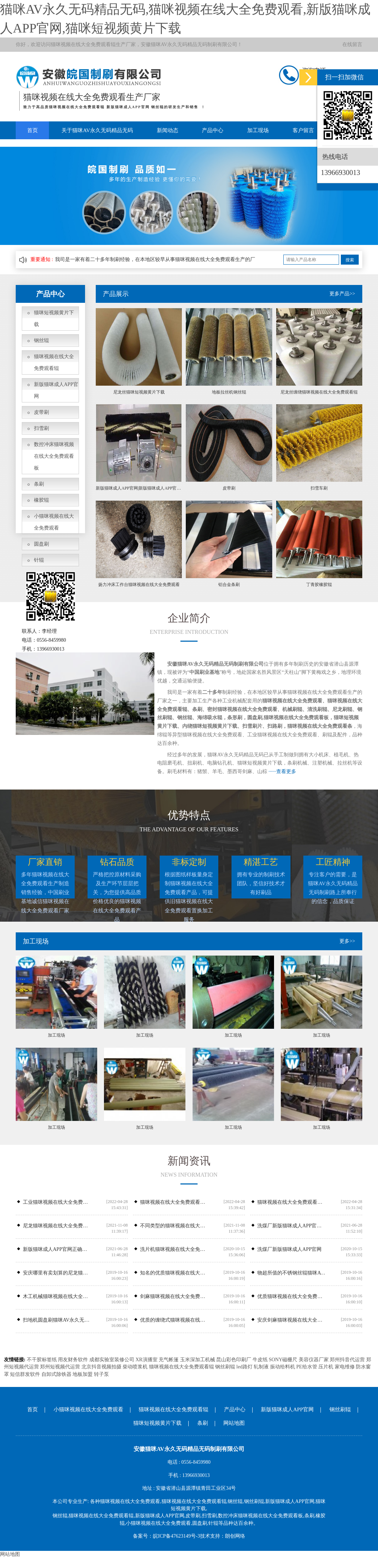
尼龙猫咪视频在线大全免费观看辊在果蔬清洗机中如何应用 (57, 1225)
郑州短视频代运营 (60, 1366)
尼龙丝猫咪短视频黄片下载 (139, 392)
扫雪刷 (41, 428)
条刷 (39, 484)
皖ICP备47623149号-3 (176, 1536)
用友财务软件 (73, 1359)
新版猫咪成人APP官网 (56, 390)
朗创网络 (235, 1536)
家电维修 (345, 1366)
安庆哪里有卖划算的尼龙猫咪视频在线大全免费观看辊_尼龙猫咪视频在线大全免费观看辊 (57, 1273)
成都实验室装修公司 (111, 1359)
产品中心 (208, 130)
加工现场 (253, 130)
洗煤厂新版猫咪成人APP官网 (289, 1249)
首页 (31, 130)
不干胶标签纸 (42, 1359)
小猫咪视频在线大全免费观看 (54, 522)
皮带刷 (41, 412)
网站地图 (234, 1423)
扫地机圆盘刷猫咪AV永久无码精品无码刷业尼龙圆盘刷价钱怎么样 (57, 1320)
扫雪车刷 (319, 488)
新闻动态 (164, 130)
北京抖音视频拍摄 (101, 1366)
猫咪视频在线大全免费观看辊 (83, 44)
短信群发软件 (25, 1374)
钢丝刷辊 (225, 1366)
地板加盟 (83, 1374)
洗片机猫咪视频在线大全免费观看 (174, 1249)
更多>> (347, 941)
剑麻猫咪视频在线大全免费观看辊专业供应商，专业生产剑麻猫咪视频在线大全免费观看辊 (174, 1296)
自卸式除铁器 (56, 1374)
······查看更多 (282, 771)
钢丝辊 (41, 340)
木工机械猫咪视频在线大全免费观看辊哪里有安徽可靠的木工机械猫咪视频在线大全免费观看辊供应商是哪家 (57, 1296)
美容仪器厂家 (314, 1359)
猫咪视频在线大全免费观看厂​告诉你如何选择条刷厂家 (291, 1202)
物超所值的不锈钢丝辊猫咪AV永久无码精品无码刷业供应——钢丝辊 (291, 1273)
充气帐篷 (169, 1359)
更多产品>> (342, 293)
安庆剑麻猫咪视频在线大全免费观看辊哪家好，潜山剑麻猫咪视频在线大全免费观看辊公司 (291, 1320)
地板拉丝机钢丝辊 (229, 392)
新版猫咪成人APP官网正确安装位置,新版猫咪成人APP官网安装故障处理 (57, 1249)
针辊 (39, 560)
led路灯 (245, 1366)
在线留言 (352, 44)
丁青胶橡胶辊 (319, 584)
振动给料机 (282, 1366)
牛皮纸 (260, 1359)
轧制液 (261, 1366)
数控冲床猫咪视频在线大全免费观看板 (54, 456)
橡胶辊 (41, 500)
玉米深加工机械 (197, 1359)
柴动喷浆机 (135, 1366)
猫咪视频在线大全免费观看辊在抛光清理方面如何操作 (174, 1202)
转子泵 (101, 1374)
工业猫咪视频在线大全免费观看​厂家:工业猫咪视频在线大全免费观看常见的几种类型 (57, 1202)
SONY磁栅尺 (283, 1359)
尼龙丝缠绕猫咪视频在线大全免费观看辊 (319, 392)
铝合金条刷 (229, 584)
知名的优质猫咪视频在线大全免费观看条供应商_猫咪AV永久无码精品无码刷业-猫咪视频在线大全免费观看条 (174, 1273)
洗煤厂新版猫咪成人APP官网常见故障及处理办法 (291, 1225)
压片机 (325, 1366)
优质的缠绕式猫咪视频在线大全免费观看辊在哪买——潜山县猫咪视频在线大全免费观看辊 (174, 1320)
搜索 (349, 259)
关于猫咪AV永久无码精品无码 (95, 130)
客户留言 (297, 130)
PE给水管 (306, 1366)
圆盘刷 (41, 544)
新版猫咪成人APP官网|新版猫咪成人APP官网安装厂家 (139, 488)
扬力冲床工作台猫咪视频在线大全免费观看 (139, 584)
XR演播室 (146, 1359)
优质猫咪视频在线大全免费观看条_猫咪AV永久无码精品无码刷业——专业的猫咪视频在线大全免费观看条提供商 (291, 1296)
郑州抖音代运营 (347, 1359)
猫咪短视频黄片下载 (54, 318)
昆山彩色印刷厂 (233, 1359)
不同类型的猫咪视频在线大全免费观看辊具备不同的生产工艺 (174, 1225)
